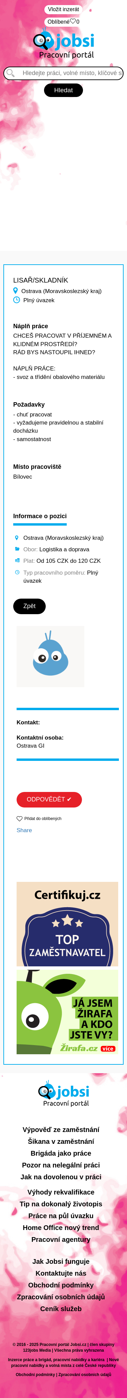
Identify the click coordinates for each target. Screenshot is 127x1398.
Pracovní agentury (61, 1239)
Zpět (29, 606)
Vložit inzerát (63, 9)
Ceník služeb (61, 1308)
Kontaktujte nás (61, 1273)
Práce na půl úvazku (60, 1216)
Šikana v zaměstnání (61, 1141)
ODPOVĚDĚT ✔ (49, 799)
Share (24, 830)
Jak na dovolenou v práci (61, 1177)
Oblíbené (64, 22)
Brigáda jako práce (61, 1153)
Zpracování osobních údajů (61, 1297)
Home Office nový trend (61, 1227)
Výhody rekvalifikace (60, 1192)
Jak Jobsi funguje (61, 1261)
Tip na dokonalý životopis (61, 1204)
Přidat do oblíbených (42, 818)
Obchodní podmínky (60, 1285)
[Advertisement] (63, 170)
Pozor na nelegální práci (61, 1165)
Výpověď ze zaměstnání (61, 1129)
